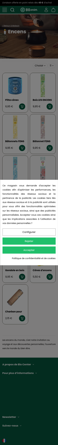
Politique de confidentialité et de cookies (34, 258)
